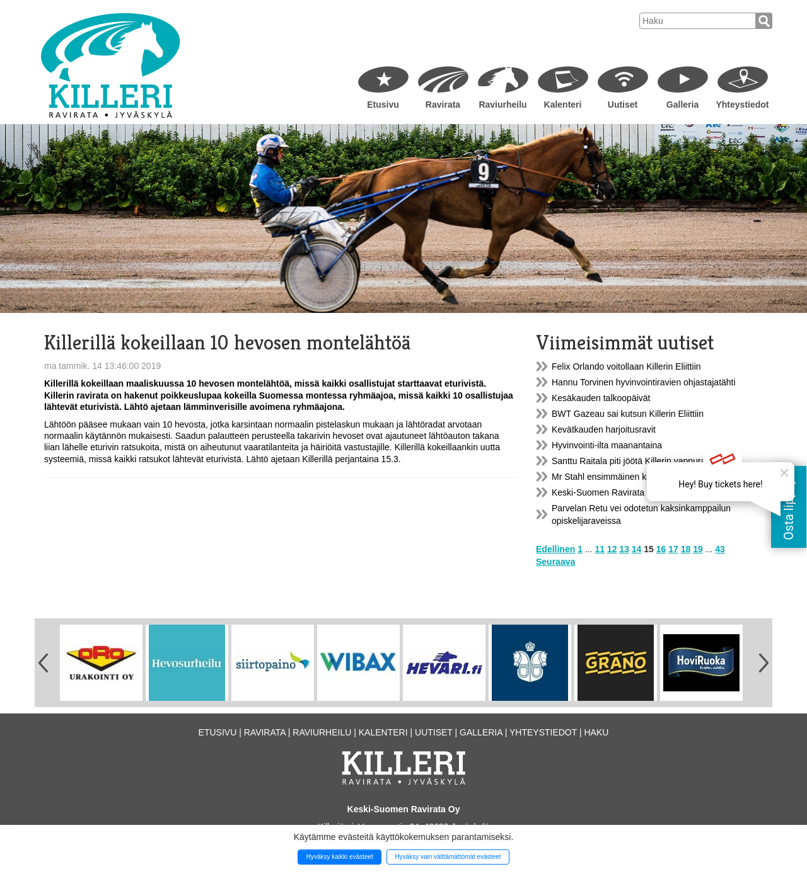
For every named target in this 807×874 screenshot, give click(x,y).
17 (673, 549)
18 (686, 549)
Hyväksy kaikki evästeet (339, 856)
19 (698, 549)
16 (661, 549)
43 (720, 549)
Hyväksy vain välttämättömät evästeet (448, 856)
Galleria (682, 104)
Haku (596, 732)
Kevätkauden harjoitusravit (604, 429)
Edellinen (555, 549)
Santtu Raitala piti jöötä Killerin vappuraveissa (641, 461)
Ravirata (443, 104)
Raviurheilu (502, 104)
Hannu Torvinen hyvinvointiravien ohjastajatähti (644, 382)
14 (637, 549)
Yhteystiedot (742, 104)
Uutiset (622, 104)
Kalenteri (563, 104)
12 (612, 549)
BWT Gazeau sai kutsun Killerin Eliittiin (628, 414)
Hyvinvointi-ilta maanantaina (607, 445)
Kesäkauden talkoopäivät (601, 398)
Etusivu (383, 104)
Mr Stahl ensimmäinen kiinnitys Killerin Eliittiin (641, 477)
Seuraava (555, 562)
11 (600, 549)
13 (624, 549)
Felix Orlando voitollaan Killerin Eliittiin (626, 366)
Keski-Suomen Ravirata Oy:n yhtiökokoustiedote (646, 492)
